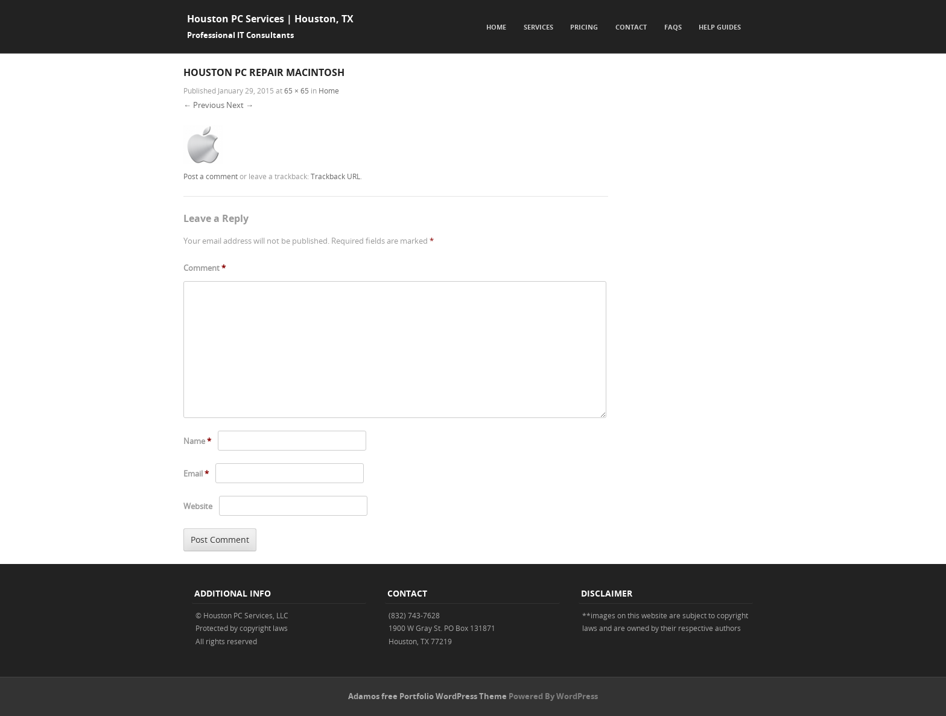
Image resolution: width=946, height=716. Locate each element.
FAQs (673, 26)
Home (496, 26)
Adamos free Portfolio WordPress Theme (427, 696)
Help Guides (720, 26)
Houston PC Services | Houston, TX (270, 18)
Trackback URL (335, 176)
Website (197, 506)
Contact (631, 26)
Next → (239, 105)
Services (538, 26)
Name (197, 441)
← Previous (203, 105)
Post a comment (210, 176)
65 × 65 (296, 90)
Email (196, 473)
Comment (204, 267)
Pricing (584, 26)
